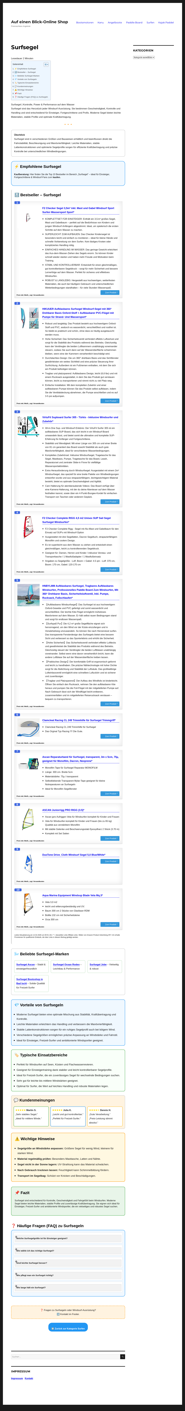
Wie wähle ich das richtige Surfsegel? (37, 1251)
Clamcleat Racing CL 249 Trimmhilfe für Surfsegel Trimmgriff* (79, 720)
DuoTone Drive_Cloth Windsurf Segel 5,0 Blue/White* (73, 854)
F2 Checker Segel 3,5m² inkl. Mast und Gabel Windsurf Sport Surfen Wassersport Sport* (78, 210)
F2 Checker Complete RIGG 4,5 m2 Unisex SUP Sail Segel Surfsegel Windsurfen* (76, 520)
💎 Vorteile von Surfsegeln (26, 79)
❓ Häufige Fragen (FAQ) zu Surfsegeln (31, 97)
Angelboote (115, 22)
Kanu (101, 22)
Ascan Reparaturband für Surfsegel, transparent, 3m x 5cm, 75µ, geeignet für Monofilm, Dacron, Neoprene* (80, 759)
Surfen (150, 22)
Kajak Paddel (166, 22)
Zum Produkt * (111, 292)
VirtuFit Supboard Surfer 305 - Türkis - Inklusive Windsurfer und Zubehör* (80, 419)
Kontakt (29, 1380)
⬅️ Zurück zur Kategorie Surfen (68, 1331)
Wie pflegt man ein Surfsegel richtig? (37, 1277)
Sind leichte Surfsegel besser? (33, 1264)
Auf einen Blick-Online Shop (39, 21)
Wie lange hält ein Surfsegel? (32, 1289)
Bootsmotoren (85, 22)
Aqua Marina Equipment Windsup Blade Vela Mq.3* (72, 895)
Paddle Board (134, 22)
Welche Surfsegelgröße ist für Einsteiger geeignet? (45, 1238)
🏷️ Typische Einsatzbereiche (27, 83)
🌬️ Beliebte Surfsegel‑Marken (27, 76)
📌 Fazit (18, 93)
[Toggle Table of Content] (45, 64)
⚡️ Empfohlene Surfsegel (25, 69)
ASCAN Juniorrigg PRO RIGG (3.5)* (63, 810)
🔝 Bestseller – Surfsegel (25, 72)
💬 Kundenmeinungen (24, 86)
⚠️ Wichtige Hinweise (24, 90)
